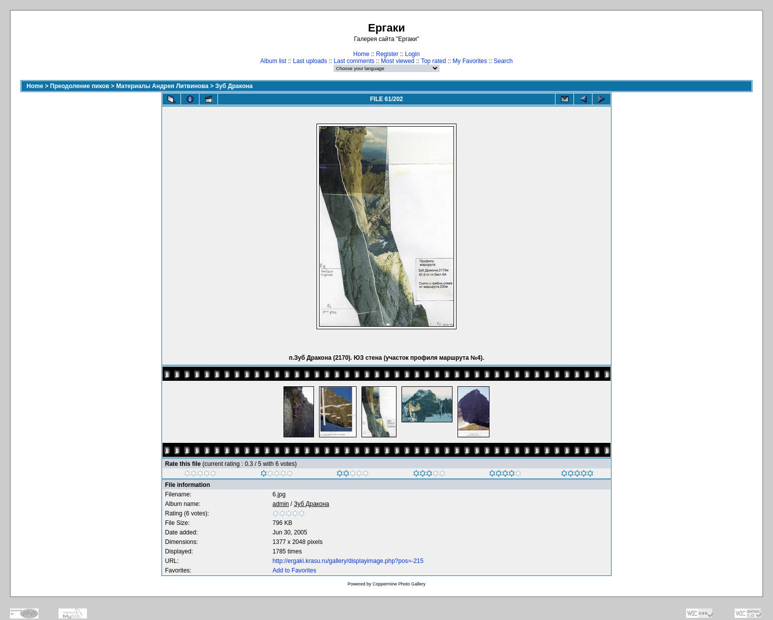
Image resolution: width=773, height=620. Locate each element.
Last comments (354, 61)
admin (280, 503)
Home (362, 54)
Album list (273, 61)
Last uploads (310, 61)
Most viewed (397, 61)
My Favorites (469, 61)
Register (387, 54)
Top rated (433, 61)
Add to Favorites (294, 570)
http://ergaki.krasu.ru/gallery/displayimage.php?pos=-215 (348, 560)
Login (412, 54)
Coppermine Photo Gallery (399, 583)
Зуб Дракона (234, 86)
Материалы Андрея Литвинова (162, 86)
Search (503, 61)
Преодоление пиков (79, 86)
